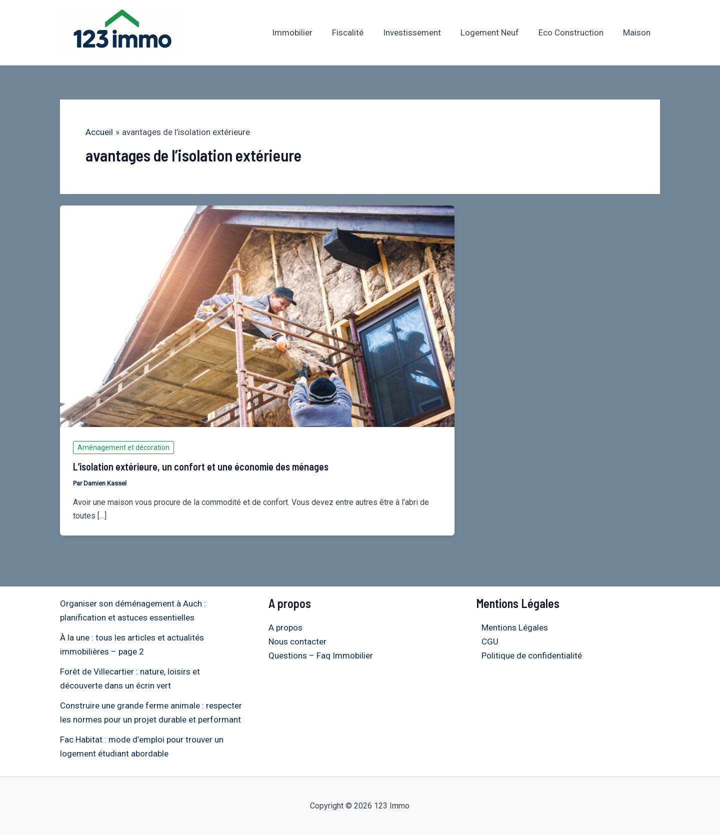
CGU (485, 641)
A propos (285, 627)
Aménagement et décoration (124, 448)
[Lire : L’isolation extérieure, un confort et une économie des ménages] (257, 315)
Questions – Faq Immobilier (320, 655)
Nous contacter (297, 641)
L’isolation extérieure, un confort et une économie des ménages (200, 466)
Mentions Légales (509, 627)
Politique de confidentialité (526, 655)
